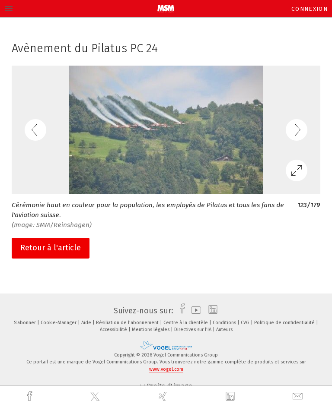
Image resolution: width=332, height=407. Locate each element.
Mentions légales (151, 329)
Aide (87, 322)
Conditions (225, 322)
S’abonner (25, 322)
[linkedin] (231, 396)
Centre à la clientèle (186, 322)
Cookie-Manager (59, 322)
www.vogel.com (166, 369)
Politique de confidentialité (285, 322)
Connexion (309, 9)
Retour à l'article (50, 247)
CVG (246, 322)
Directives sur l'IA (193, 329)
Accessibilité (114, 329)
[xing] (164, 396)
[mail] (299, 396)
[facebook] (30, 396)
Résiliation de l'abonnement (128, 322)
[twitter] (96, 397)
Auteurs (224, 329)
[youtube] (194, 311)
